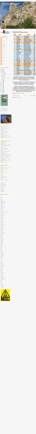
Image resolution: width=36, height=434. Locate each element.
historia (2, 242)
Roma (1, 274)
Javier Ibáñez (3, 45)
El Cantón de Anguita (10, 4)
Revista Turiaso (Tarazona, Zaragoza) (5, 158)
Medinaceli (2, 175)
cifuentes (2, 221)
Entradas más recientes (15, 95)
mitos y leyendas (3, 255)
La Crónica (2, 188)
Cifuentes (2, 170)
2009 (2, 91)
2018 (2, 84)
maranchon (2, 251)
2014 (2, 87)
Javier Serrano (3, 46)
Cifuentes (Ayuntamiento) (4, 171)
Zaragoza (2, 287)
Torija (1, 180)
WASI (2, 53)
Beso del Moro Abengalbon (4, 212)
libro (1, 248)
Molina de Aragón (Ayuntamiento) (5, 177)
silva (1, 281)
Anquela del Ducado (3, 206)
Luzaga (2, 174)
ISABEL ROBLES (4, 44)
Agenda (2, 200)
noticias (2, 259)
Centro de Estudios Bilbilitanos (4, 148)
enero (3, 81)
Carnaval (2, 216)
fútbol (1, 238)
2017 (2, 85)
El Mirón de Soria (3, 185)
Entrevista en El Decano (4, 111)
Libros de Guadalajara (3, 128)
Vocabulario (2, 286)
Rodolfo (3, 51)
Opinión (2, 262)
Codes (1, 172)
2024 (2, 70)
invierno (2, 244)
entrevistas (2, 229)
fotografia (2, 236)
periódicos (2, 265)
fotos (1, 237)
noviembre (3, 73)
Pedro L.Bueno (3, 50)
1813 (1, 195)
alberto (2, 56)
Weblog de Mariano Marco (4, 162)
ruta (1, 275)
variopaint (3, 64)
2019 (2, 83)
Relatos (2, 271)
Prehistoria (2, 268)
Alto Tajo (2, 203)
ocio (1, 260)
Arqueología (2, 208)
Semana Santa (2, 277)
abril (2, 79)
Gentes (2, 240)
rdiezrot (3, 63)
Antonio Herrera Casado (5, 37)
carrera (1, 217)
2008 (2, 92)
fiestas (1, 235)
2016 (1, 198)
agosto (3, 75)
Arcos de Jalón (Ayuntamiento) (5, 168)
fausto (2, 58)
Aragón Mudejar (3, 143)
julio (2, 76)
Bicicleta (2, 213)
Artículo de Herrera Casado (4, 109)
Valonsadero (2, 191)
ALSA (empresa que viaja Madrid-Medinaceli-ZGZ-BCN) (5, 134)
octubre (2, 261)
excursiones (2, 233)
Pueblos (2, 270)
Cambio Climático (3, 215)
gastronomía (2, 239)
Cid (1, 220)
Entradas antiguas (32, 95)
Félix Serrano (3, 40)
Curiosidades (2, 225)
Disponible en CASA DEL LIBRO (5, 108)
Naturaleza (2, 256)
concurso (2, 223)
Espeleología (2, 232)
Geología (2, 241)
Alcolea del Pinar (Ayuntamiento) (5, 167)
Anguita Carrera (3, 127)
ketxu (2, 61)
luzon (1, 249)
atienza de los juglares (4, 57)
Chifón (2, 38)
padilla (1, 263)
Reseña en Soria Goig (3, 110)
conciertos (2, 222)
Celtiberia (2, 147)
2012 (2, 89)
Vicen (2, 52)
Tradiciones (2, 284)
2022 (2, 71)
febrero (3, 80)
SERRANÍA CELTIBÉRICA (4, 160)
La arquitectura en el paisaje (4, 132)
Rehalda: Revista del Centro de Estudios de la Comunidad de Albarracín (6, 155)
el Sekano (2, 149)
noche (1, 258)
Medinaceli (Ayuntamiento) (4, 176)
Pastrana (2, 178)
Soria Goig (2, 161)
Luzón (1, 250)
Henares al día (2, 187)
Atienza (2, 169)
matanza (2, 253)
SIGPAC (2, 133)
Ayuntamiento (2, 211)
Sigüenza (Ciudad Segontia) (4, 179)
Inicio (24, 95)
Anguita (16, 93)
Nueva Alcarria (2, 189)
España (2, 231)
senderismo (2, 278)
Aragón (2, 207)
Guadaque (2, 186)
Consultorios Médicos (3, 135)
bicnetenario (2, 214)
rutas (1, 276)
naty (2, 62)
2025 (2, 69)
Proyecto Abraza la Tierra (4, 153)
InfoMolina (2, 150)
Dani (2, 39)
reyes (1, 273)
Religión (2, 272)
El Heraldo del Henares (4, 184)
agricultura (2, 201)
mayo (3, 78)
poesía (1, 267)
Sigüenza (2, 280)
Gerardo (3, 43)
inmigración (2, 243)
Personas (23, 93)
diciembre (3, 72)
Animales (2, 205)
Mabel (2, 48)
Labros (1, 247)
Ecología (2, 228)
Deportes (2, 226)
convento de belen (3, 224)
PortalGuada (2, 190)
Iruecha (2, 173)
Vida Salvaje (2, 285)
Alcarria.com (2, 129)
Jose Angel (3, 47)
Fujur (2, 42)
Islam (1, 245)
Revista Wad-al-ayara (3, 159)
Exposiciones (2, 234)
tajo (1, 282)
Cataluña (2, 218)
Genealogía (20, 93)
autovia (2, 210)
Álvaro (2, 55)
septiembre (3, 74)
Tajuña (1, 283)
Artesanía (2, 209)
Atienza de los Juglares (4, 131)
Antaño (17, 93)
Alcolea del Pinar (3, 202)
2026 (2, 68)
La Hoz (1, 246)
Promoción (2, 269)
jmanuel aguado (4, 60)
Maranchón (2, 252)
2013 (2, 88)
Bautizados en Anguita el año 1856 (20, 32)
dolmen (2, 227)
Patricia (3, 49)
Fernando (3, 41)
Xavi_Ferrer (3, 54)
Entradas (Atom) (19, 97)
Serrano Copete (3, 279)
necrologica (2, 257)
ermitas (2, 230)
